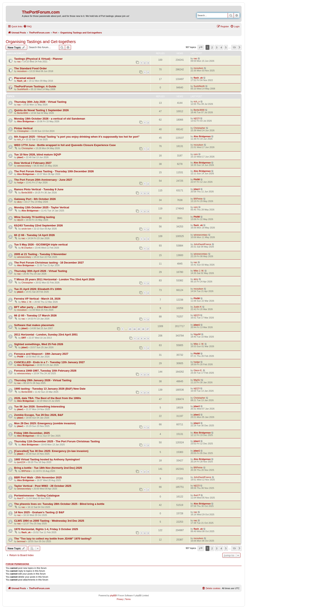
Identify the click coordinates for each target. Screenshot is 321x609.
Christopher (23, 131)
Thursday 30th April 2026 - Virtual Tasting (40, 271)
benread (21, 541)
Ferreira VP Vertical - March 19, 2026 (37, 298)
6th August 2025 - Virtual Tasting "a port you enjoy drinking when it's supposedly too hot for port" (77, 136)
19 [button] (234, 47)
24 (134, 329)
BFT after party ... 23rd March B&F (36, 307)
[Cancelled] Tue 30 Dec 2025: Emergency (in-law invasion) (51, 451)
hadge (20, 182)
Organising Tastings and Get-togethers (41, 41)
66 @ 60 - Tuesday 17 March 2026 (35, 315)
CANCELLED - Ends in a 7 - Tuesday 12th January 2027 (49, 362)
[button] (201, 47)
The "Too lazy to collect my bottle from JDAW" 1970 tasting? (53, 538)
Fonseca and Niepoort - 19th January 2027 (41, 353)
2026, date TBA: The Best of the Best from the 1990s (47, 398)
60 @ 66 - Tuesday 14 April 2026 (34, 235)
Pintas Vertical (23, 128)
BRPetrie (198, 198)
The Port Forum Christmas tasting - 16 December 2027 (49, 262)
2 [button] (212, 47)
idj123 (197, 118)
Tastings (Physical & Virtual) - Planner (38, 58)
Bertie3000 (22, 113)
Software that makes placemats (34, 325)
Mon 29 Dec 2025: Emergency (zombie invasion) (45, 423)
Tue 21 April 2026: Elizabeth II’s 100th (38, 289)
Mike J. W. (199, 270)
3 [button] (216, 47)
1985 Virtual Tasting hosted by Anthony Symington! (47, 459)
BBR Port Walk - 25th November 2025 (38, 477)
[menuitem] (27, 26)
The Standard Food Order (30, 68)
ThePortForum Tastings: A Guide (35, 86)
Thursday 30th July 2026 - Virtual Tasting (40, 101)
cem (196, 154)
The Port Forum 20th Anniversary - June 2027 (43, 179)
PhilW (197, 179)
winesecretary (24, 165)
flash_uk (21, 81)
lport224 (21, 462)
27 (148, 329)
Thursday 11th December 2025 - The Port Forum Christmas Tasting (57, 441)
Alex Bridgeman (25, 121)
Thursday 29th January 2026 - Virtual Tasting (42, 380)
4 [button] (221, 47)
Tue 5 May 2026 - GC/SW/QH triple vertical (41, 244)
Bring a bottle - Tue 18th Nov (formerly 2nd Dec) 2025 (48, 467)
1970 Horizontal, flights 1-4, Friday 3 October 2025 (46, 529)
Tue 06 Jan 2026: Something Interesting (39, 406)
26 (143, 329)
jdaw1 (20, 157)
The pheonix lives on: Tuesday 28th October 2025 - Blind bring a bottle (59, 503)
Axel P (20, 498)
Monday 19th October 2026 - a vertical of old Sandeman (49, 118)
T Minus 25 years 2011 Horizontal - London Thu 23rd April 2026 (54, 279)
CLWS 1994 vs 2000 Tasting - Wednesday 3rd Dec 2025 (49, 520)
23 (130, 329)
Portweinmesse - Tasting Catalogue (37, 495)
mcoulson (22, 71)
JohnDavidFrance (202, 244)
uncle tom (26, 228)
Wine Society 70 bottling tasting (34, 217)
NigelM (197, 334)
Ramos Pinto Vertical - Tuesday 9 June (38, 189)
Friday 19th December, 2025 (32, 433)
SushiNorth (22, 89)
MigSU (197, 380)
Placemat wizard (24, 78)
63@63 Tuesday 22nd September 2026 (38, 225)
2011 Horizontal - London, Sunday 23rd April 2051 (46, 334)
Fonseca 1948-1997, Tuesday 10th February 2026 (45, 370)
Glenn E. (198, 370)
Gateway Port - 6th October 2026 (35, 199)
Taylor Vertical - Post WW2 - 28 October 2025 (42, 485)
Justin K (198, 307)
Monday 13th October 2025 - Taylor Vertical (41, 207)
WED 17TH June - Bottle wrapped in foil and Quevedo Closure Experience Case (65, 145)
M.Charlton (27, 247)
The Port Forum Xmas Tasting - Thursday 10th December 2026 (54, 171)
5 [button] (226, 47)
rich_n (197, 101)
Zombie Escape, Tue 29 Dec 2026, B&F (38, 414)
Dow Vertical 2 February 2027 (33, 162)
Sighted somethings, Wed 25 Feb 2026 (38, 344)
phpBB (113, 595)
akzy (19, 202)
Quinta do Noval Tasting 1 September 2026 (41, 110)
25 (139, 329)
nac (19, 61)
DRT (23, 337)
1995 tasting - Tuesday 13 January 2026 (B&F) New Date (50, 388)
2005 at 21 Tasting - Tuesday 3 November (40, 254)
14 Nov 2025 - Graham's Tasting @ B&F (39, 512)
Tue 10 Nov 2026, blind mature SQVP (37, 154)
